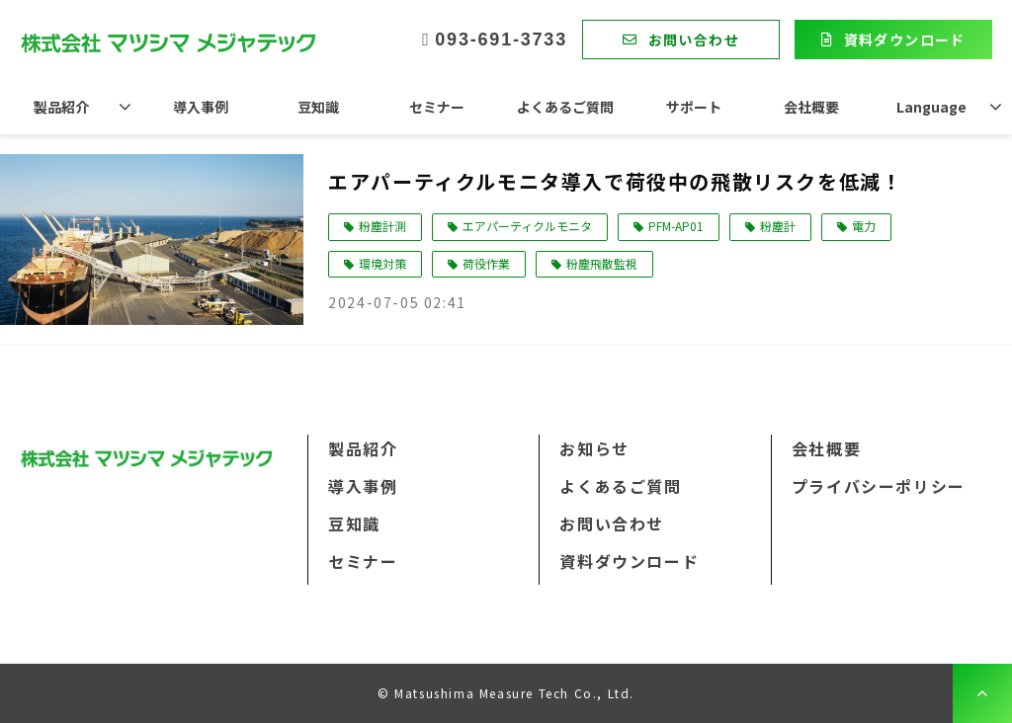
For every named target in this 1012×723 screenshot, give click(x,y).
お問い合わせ (693, 39)
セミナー (436, 107)
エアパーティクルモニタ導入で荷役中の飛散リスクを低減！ (615, 181)
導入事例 (200, 107)
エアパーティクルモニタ (527, 225)
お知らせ (594, 448)
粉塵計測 (382, 225)
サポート (693, 107)
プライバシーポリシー (879, 486)
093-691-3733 (501, 39)
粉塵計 (778, 225)
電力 (864, 225)
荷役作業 (486, 263)
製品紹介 (61, 107)
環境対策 (382, 263)
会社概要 (811, 107)
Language (931, 107)
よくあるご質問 (565, 107)
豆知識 (318, 107)
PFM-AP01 (676, 225)
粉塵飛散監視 (601, 263)
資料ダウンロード (905, 39)
